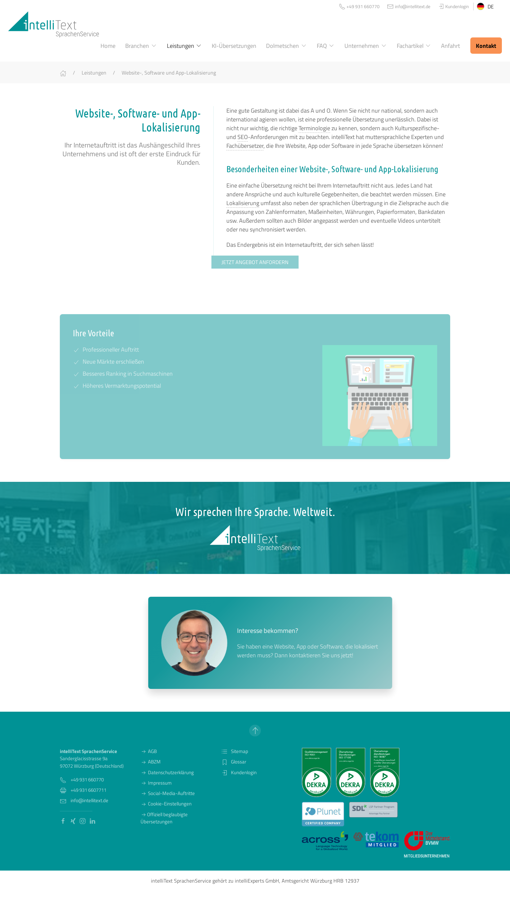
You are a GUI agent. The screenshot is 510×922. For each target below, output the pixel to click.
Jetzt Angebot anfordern (255, 262)
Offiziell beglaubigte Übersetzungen (164, 818)
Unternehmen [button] (365, 45)
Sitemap (234, 751)
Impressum (156, 783)
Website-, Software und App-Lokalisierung (169, 73)
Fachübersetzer (244, 145)
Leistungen (94, 73)
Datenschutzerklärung (167, 772)
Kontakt (486, 45)
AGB (149, 751)
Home (108, 45)
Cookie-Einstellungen (166, 803)
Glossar (233, 761)
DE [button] (485, 6)
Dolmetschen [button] (286, 45)
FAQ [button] (326, 45)
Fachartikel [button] (414, 45)
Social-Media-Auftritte (168, 793)
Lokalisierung (242, 203)
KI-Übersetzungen (234, 45)
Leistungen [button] (184, 45)
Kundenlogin (239, 772)
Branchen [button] (141, 45)
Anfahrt (450, 45)
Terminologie (314, 128)
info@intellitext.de (89, 800)
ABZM (151, 761)
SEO (242, 137)
